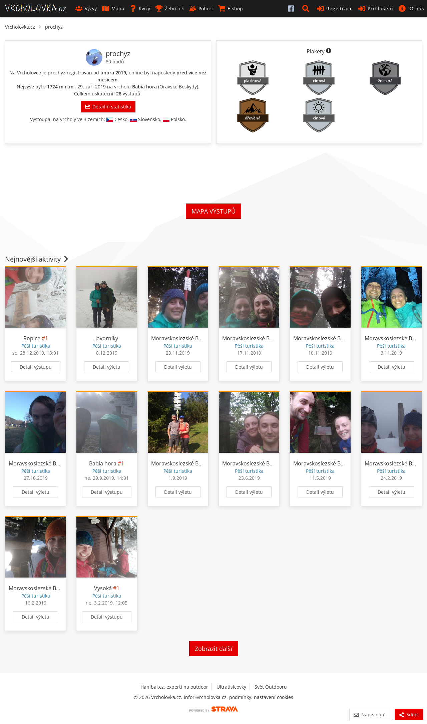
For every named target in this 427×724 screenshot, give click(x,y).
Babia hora (144, 86)
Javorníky (106, 338)
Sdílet (409, 714)
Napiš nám (369, 714)
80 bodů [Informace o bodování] (115, 61)
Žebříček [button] (169, 8)
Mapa (113, 8)
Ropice (31, 338)
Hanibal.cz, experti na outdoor (174, 687)
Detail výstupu (36, 367)
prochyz (54, 27)
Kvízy (139, 8)
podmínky (240, 697)
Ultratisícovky (231, 687)
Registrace (335, 8)
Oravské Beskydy (178, 86)
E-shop (230, 8)
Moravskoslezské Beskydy (183, 338)
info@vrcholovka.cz (205, 697)
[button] (307, 8)
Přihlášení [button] (375, 8)
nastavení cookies (273, 697)
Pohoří (201, 8)
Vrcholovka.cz (20, 27)
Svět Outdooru (271, 687)
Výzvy (86, 8)
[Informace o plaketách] (328, 51)
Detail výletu (106, 367)
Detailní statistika (108, 106)
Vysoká (103, 588)
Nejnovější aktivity (37, 259)
